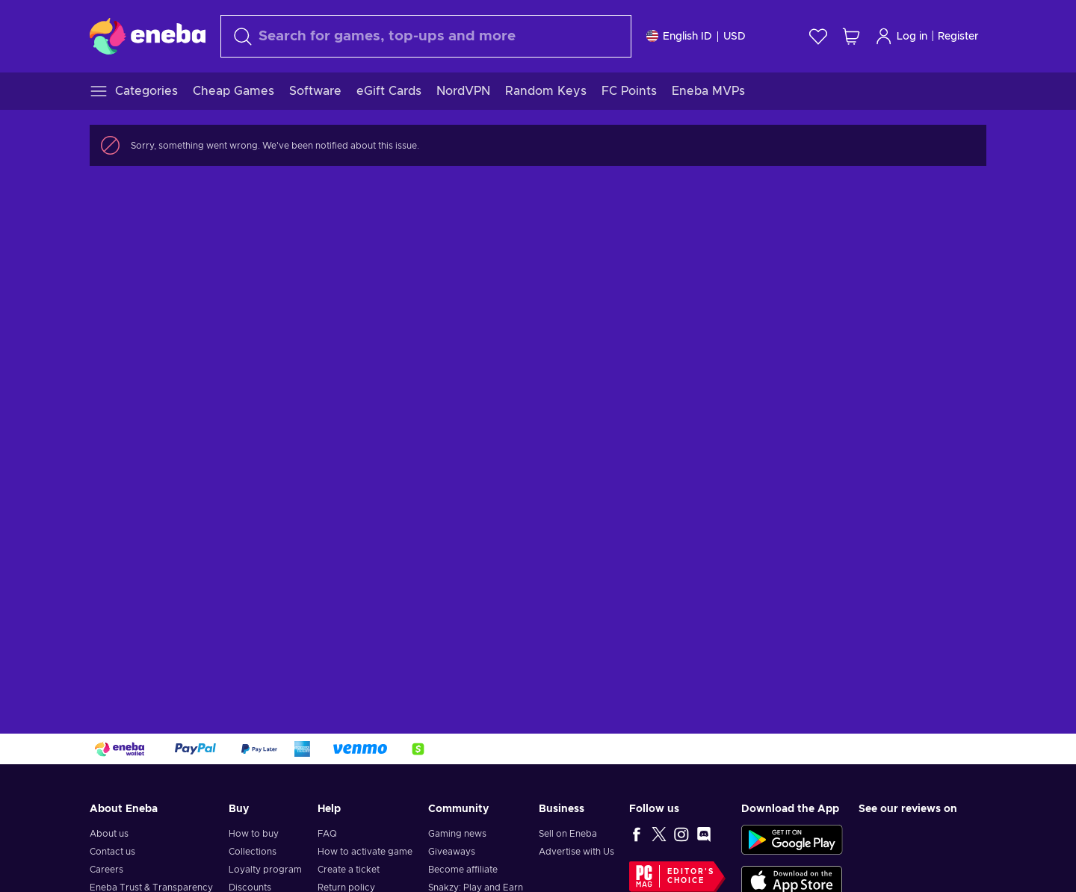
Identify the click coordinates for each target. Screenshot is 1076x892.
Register (958, 36)
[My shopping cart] (851, 36)
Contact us (112, 851)
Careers (106, 869)
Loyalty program (265, 869)
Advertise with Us (576, 851)
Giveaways (451, 851)
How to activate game (365, 851)
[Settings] (696, 36)
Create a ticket (349, 869)
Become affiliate (463, 869)
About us (109, 833)
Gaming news (457, 833)
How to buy (254, 833)
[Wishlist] (818, 36)
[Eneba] (147, 36)
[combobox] (426, 36)
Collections (252, 851)
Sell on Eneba (568, 833)
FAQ (327, 833)
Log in (901, 36)
